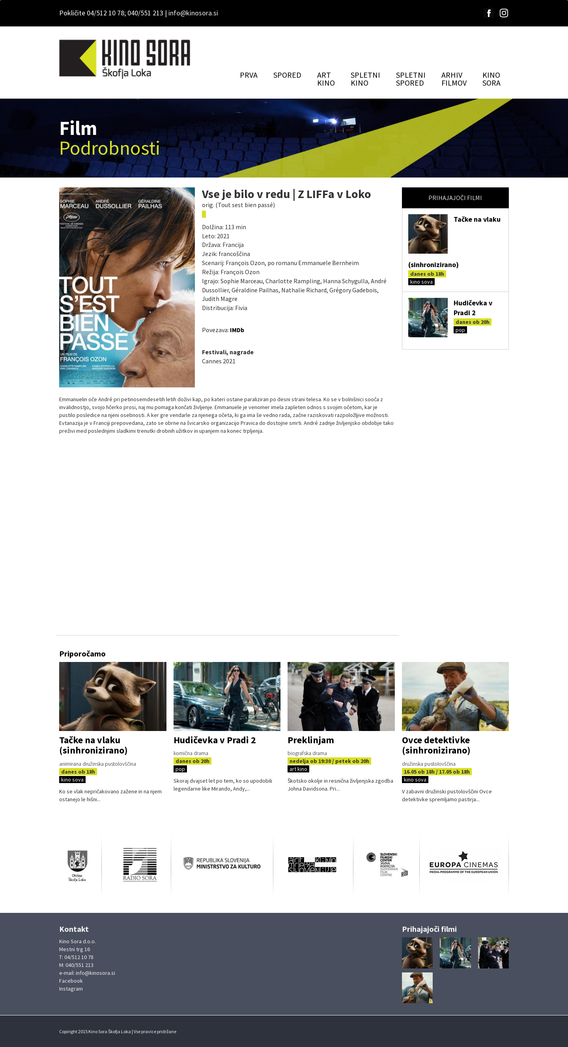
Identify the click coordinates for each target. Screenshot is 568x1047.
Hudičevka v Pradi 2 (215, 740)
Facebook (71, 980)
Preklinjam (311, 740)
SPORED (287, 75)
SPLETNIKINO (365, 79)
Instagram (71, 988)
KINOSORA (491, 79)
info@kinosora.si (193, 12)
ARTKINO (326, 79)
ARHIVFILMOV (454, 79)
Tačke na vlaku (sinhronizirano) (93, 745)
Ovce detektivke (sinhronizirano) (436, 745)
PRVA (249, 75)
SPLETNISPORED (411, 79)
